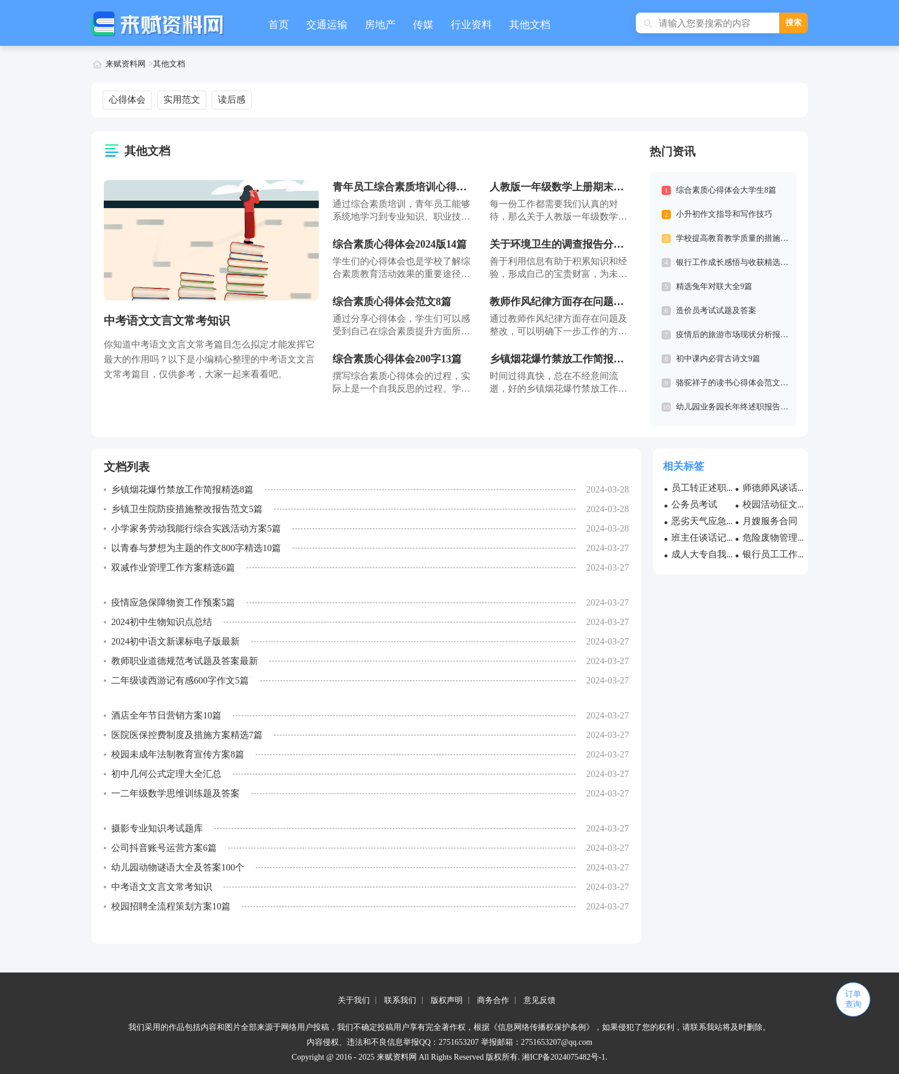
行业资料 (471, 24)
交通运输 (326, 24)
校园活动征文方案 (779, 504)
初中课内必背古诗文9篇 (718, 358)
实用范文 (181, 99)
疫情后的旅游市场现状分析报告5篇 (738, 334)
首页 (278, 24)
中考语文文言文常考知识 (167, 320)
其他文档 (529, 24)
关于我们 (354, 1000)
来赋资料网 (125, 64)
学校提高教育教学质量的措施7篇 (734, 238)
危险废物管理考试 (779, 537)
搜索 (793, 22)
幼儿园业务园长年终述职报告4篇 (734, 407)
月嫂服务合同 (770, 520)
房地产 (380, 24)
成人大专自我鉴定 (708, 554)
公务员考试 (694, 504)
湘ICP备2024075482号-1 (563, 1057)
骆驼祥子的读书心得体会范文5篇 (734, 382)
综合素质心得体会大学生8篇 (726, 190)
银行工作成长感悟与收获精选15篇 (736, 262)
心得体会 (127, 99)
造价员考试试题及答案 (716, 310)
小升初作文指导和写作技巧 (724, 214)
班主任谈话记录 (703, 537)
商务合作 (493, 1000)
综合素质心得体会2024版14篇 (400, 244)
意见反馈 (539, 1000)
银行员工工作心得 (779, 554)
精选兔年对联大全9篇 (714, 286)
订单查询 (853, 999)
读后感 (231, 99)
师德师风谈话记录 (779, 487)
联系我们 (400, 1000)
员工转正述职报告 (708, 487)
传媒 (423, 24)
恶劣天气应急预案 (708, 520)
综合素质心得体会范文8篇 (392, 301)
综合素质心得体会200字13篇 (397, 359)
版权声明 (447, 1000)
